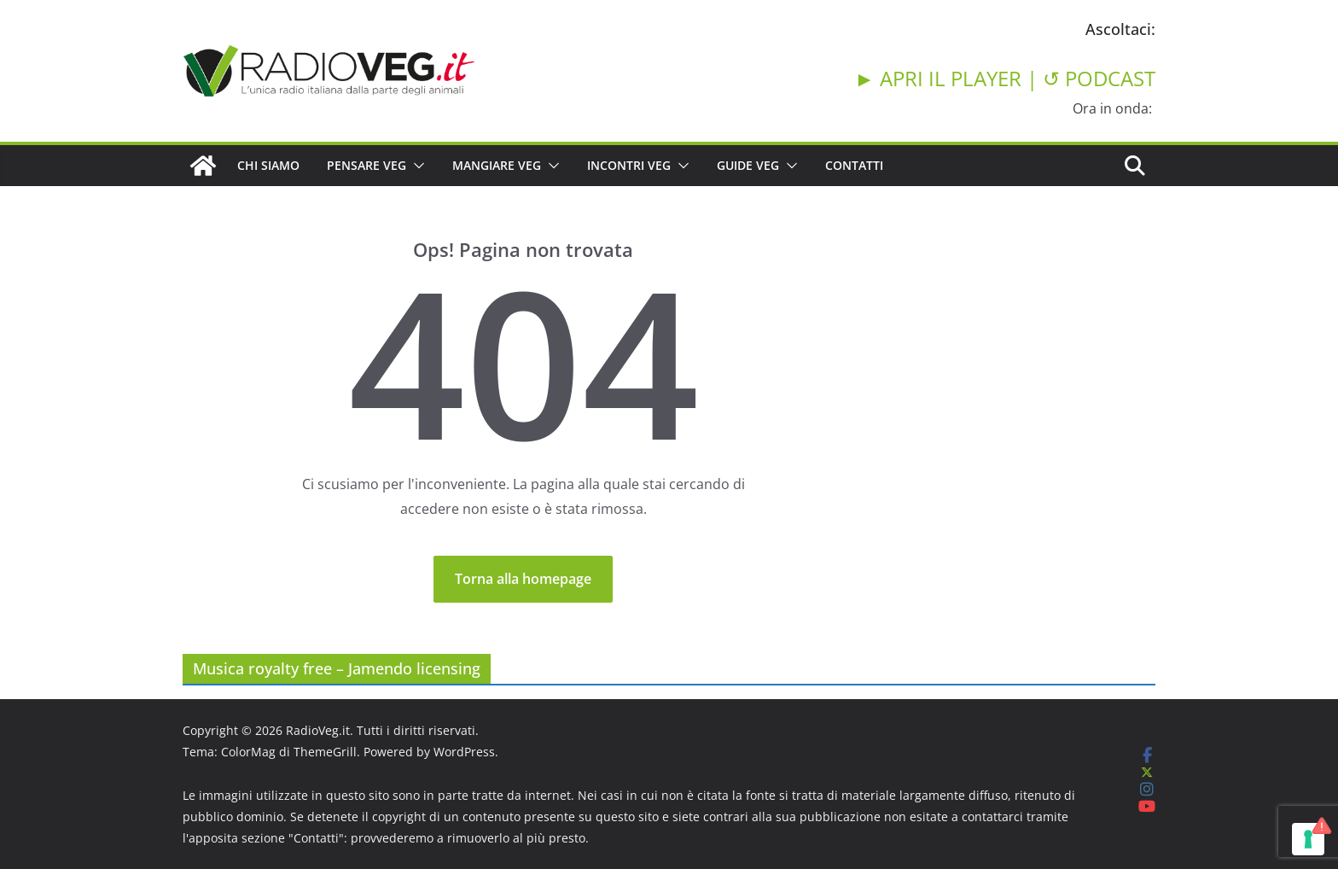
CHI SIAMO (268, 165)
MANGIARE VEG (496, 165)
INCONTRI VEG (629, 165)
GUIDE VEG (748, 165)
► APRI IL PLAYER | (948, 78)
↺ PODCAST (1099, 78)
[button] (415, 166)
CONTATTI (854, 165)
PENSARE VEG (366, 165)
